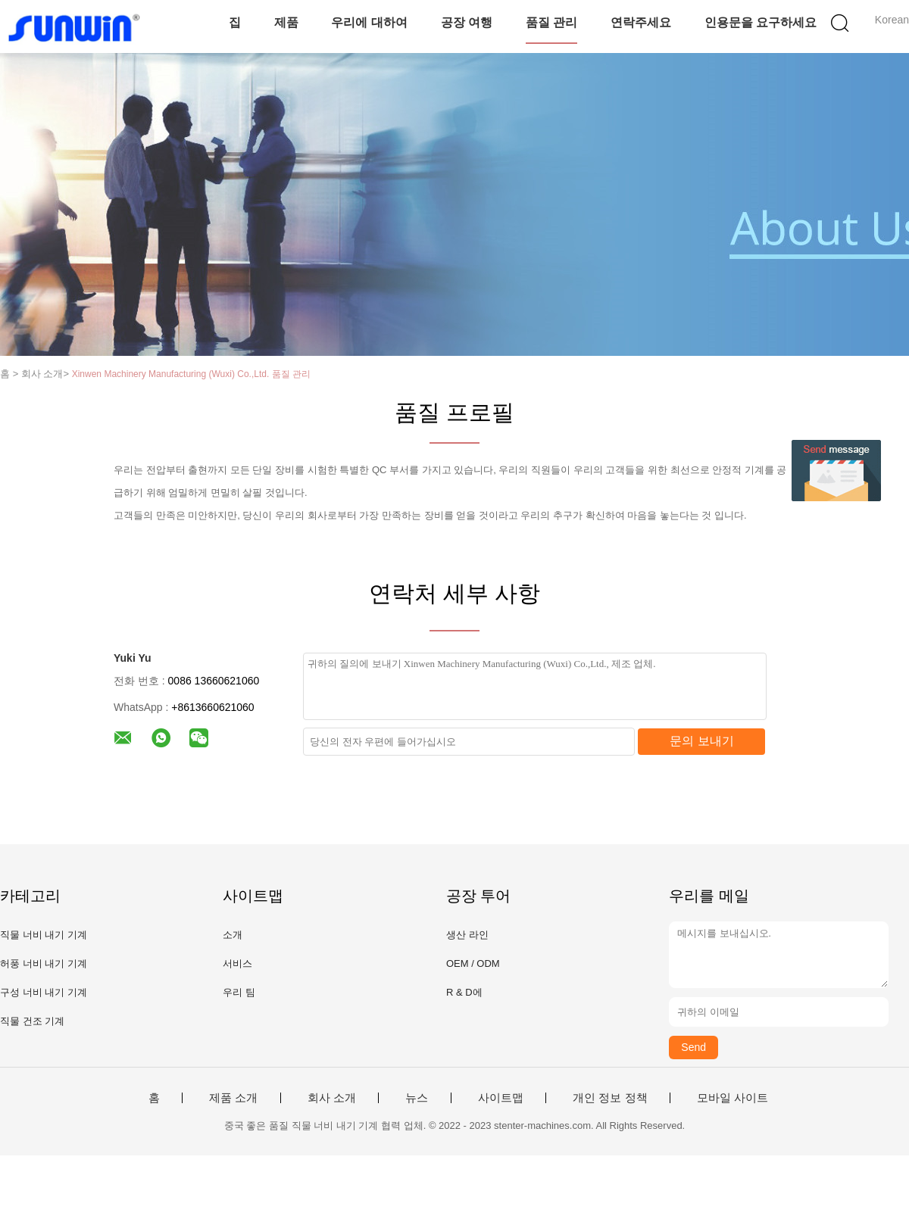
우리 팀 (239, 992)
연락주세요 (641, 22)
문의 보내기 (701, 740)
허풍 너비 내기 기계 (43, 963)
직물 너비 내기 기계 (43, 934)
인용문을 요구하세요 (760, 22)
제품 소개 (233, 1098)
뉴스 (416, 1098)
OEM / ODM (473, 963)
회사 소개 (332, 1098)
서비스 (237, 963)
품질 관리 (551, 22)
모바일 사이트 (732, 1098)
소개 (232, 934)
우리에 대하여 (369, 22)
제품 (286, 22)
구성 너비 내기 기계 (43, 992)
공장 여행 (466, 22)
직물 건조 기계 (32, 1021)
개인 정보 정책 (610, 1098)
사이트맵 (500, 1098)
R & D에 (464, 992)
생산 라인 (467, 934)
